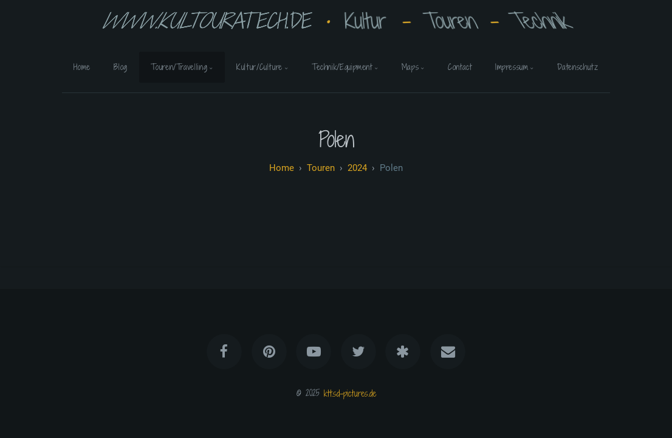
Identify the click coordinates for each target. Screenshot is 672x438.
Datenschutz (577, 67)
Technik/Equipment (342, 67)
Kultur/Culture (259, 67)
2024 (357, 167)
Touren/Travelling (179, 67)
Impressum (512, 67)
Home (82, 67)
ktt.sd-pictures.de (350, 392)
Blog (121, 67)
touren (321, 167)
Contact (459, 67)
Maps (410, 67)
